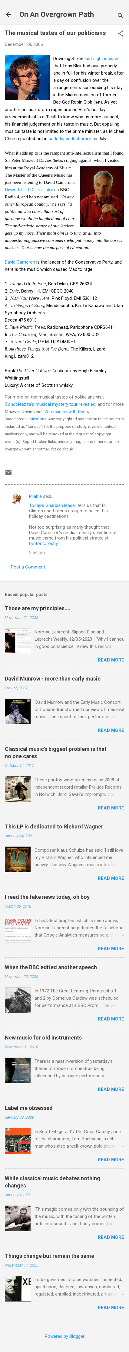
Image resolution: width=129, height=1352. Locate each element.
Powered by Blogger (64, 1336)
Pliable (35, 496)
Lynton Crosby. (43, 543)
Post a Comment (28, 567)
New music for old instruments (43, 1037)
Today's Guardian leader (52, 505)
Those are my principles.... (38, 608)
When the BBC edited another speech (51, 967)
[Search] (120, 16)
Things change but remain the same (49, 1256)
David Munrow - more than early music (53, 678)
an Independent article (71, 138)
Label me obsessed (29, 1108)
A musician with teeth (66, 411)
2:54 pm (37, 552)
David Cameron (20, 262)
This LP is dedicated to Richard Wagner (54, 826)
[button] (120, 34)
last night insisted (102, 58)
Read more (111, 660)
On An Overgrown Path (56, 14)
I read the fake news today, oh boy (47, 897)
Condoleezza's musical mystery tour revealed (50, 404)
